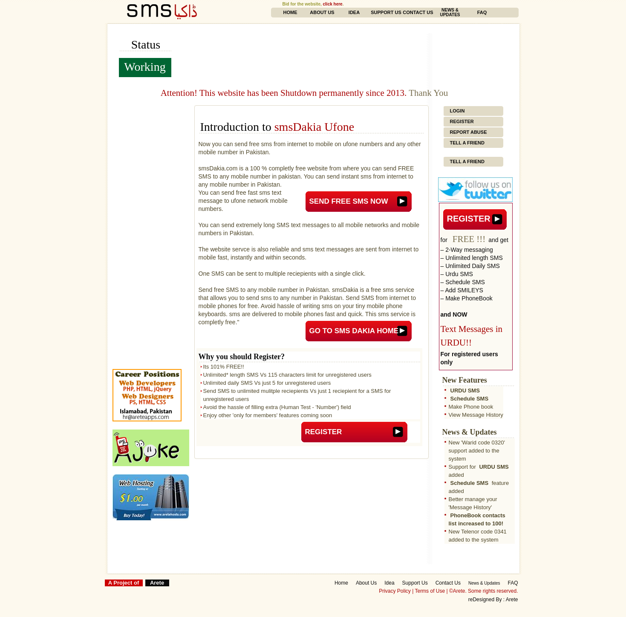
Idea (354, 12)
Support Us (386, 12)
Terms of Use (430, 591)
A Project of (123, 583)
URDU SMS (465, 390)
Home (290, 12)
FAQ (482, 12)
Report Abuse (468, 132)
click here (333, 4)
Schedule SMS (469, 398)
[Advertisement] (351, 36)
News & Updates (450, 12)
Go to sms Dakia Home (354, 331)
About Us (322, 12)
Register (323, 432)
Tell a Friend (467, 142)
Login (457, 110)
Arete (157, 583)
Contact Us (418, 12)
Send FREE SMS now (348, 201)
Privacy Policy (395, 591)
